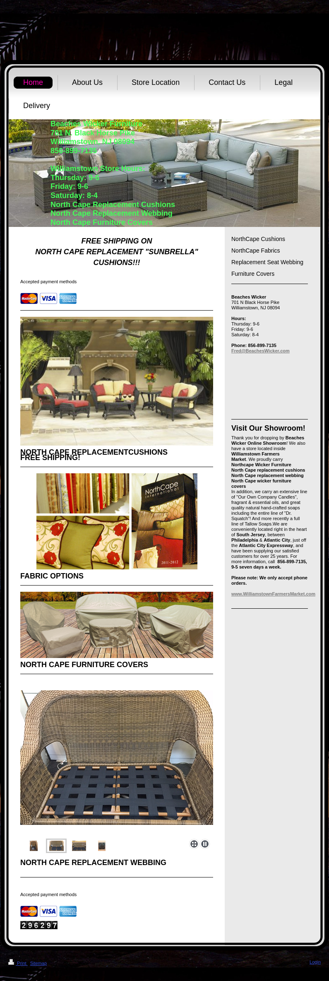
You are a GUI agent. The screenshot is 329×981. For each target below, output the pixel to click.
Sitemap (38, 963)
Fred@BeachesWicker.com (260, 350)
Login (315, 961)
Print (18, 963)
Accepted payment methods (48, 281)
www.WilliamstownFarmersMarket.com (273, 593)
